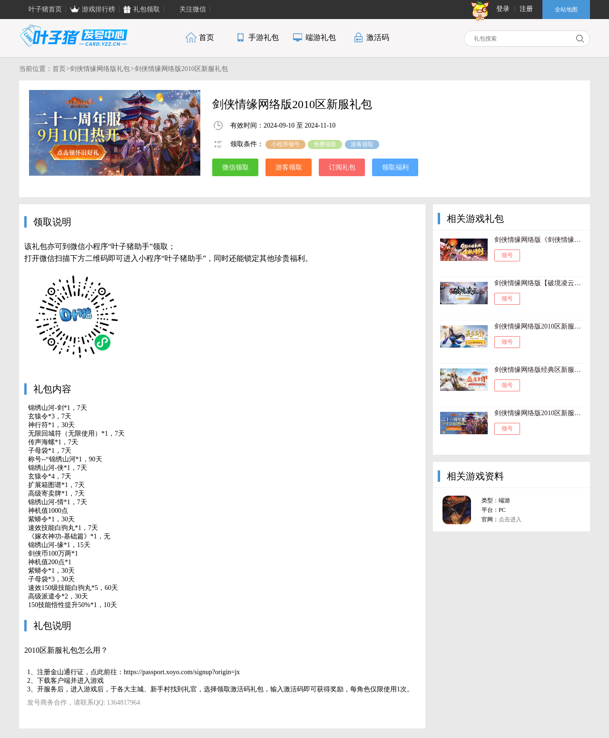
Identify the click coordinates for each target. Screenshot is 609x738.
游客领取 (288, 167)
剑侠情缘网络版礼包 (100, 68)
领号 (507, 255)
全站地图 (566, 9)
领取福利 (395, 167)
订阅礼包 (342, 167)
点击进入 (510, 519)
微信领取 (235, 167)
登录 (503, 8)
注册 (526, 8)
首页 (59, 68)
